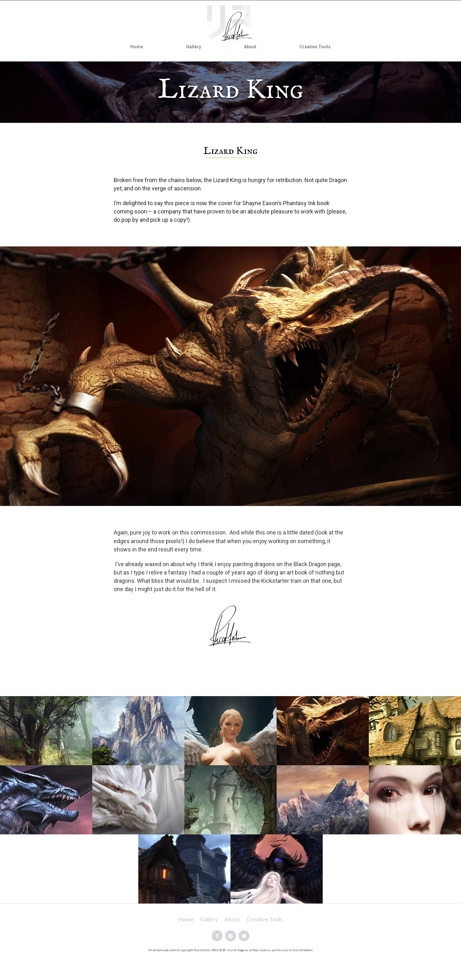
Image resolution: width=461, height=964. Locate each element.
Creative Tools (315, 46)
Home (136, 46)
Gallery (193, 46)
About (250, 46)
